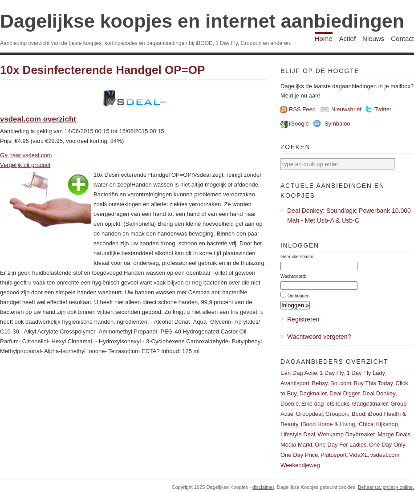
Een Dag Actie (298, 373)
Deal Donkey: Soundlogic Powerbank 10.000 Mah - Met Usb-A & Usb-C (349, 215)
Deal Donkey (378, 393)
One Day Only (387, 444)
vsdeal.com (384, 454)
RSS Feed (302, 109)
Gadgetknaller (370, 403)
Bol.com (340, 383)
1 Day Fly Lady (365, 373)
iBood (357, 414)
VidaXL (358, 454)
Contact (402, 38)
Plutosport (334, 454)
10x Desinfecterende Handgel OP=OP (102, 70)
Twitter (382, 109)
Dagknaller (313, 393)
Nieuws (373, 38)
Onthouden (299, 295)
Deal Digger (344, 393)
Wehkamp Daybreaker (346, 434)
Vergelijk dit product (25, 165)
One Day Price (299, 454)
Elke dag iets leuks (325, 403)
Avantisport (294, 383)
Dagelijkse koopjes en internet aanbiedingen (202, 21)
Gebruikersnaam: (297, 256)
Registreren (303, 319)
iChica (365, 424)
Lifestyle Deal (297, 434)
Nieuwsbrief (346, 109)
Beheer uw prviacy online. (386, 487)
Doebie (289, 403)
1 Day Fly (332, 373)
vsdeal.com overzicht (38, 119)
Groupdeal (309, 414)
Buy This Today (373, 383)
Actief (347, 38)
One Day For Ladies (340, 444)
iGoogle (299, 123)
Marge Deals (393, 434)
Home (324, 38)
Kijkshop (387, 424)
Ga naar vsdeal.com (26, 155)
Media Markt (296, 444)
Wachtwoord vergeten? (319, 336)
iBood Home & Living (328, 424)
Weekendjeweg (300, 465)
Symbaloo (337, 123)
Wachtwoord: (293, 276)
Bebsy (320, 383)
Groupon (336, 414)
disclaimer (263, 487)
